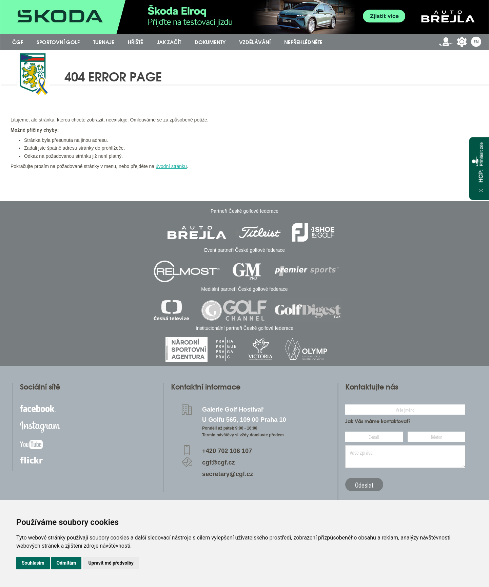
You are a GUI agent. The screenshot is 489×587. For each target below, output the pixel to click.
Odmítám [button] (66, 563)
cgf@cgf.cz (218, 462)
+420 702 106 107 (227, 451)
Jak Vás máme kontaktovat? (378, 421)
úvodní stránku (171, 166)
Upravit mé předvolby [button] (110, 563)
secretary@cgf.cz (227, 474)
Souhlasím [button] (33, 563)
